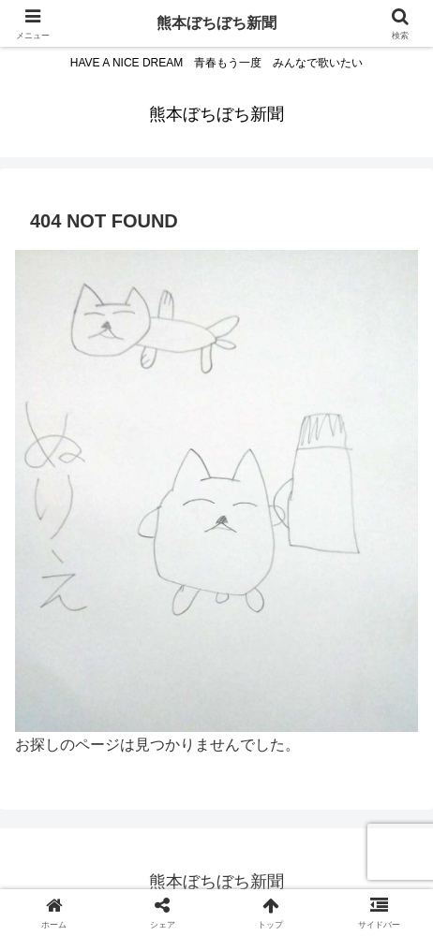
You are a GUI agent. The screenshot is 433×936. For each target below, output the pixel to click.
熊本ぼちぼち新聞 (216, 23)
